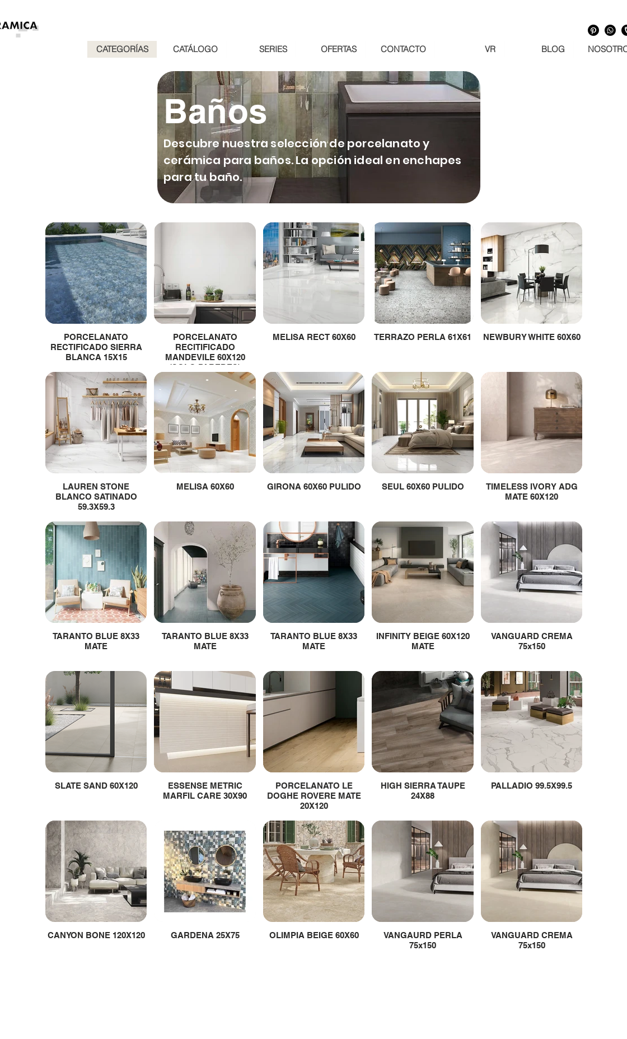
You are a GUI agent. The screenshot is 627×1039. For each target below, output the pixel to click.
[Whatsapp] (610, 30)
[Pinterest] (593, 30)
